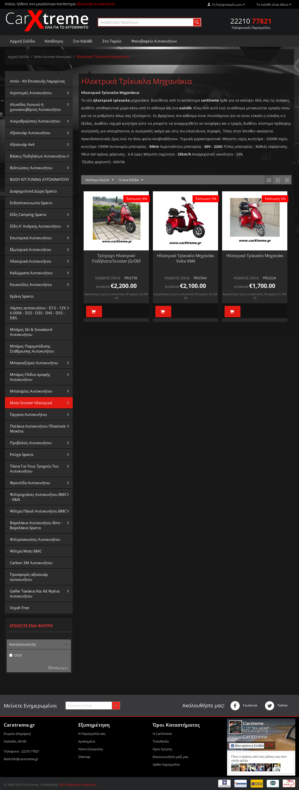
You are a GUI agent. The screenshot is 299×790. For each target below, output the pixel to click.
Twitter (276, 706)
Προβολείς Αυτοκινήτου (31, 442)
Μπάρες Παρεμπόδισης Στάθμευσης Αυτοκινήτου (32, 349)
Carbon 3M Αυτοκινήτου (31, 562)
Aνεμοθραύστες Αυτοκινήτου (35, 120)
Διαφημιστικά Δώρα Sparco (33, 191)
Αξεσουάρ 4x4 (22, 144)
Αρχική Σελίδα (22, 41)
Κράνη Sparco (21, 296)
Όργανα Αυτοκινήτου (28, 414)
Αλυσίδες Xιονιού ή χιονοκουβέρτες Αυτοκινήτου (35, 107)
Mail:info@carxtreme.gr (21, 759)
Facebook (243, 706)
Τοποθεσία (161, 741)
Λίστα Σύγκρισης (90, 749)
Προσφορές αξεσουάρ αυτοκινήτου (29, 577)
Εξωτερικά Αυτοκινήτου (30, 249)
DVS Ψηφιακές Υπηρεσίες (77, 784)
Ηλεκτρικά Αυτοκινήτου (30, 261)
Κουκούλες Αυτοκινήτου (31, 284)
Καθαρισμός (60, 668)
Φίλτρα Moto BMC (26, 551)
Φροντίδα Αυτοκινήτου (30, 482)
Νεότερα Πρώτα (99, 180)
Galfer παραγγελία (166, 764)
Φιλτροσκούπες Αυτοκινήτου (35, 539)
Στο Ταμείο (111, 41)
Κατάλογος (54, 41)
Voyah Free (19, 607)
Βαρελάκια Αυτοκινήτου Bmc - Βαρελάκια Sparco (36, 525)
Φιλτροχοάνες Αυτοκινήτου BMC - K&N (38, 497)
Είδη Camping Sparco (28, 214)
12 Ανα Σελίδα (130, 180)
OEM (15, 655)
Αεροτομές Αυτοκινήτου (31, 92)
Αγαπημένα (86, 741)
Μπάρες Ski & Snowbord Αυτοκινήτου (31, 332)
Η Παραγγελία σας (91, 733)
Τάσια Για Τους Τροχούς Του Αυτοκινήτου (34, 469)
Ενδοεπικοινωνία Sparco (31, 202)
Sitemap (84, 756)
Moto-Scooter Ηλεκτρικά (52, 56)
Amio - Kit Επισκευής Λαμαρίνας (37, 81)
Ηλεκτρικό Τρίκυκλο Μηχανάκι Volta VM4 (185, 258)
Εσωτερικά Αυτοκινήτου (31, 237)
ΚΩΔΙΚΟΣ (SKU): (108, 278)
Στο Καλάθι (83, 41)
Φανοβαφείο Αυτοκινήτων (154, 41)
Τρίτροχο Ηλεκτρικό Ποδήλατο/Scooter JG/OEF (116, 258)
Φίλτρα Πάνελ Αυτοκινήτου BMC (38, 511)
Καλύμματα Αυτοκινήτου (31, 272)
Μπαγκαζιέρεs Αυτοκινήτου (34, 362)
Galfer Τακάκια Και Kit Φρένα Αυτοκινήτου (35, 593)
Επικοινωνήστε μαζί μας (170, 756)
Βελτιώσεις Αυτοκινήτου (31, 167)
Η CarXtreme (162, 733)
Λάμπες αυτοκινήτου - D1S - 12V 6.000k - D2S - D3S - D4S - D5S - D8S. (38, 312)
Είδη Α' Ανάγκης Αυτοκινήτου (35, 226)
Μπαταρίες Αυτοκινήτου (31, 391)
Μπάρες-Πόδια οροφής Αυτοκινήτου (30, 377)
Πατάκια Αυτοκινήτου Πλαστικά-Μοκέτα (38, 429)
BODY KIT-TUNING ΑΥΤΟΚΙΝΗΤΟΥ (38, 179)
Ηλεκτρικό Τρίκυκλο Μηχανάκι (254, 255)
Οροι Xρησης (162, 749)
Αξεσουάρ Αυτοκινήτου (30, 132)
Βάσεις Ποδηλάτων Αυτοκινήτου (38, 156)
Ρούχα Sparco (21, 454)
